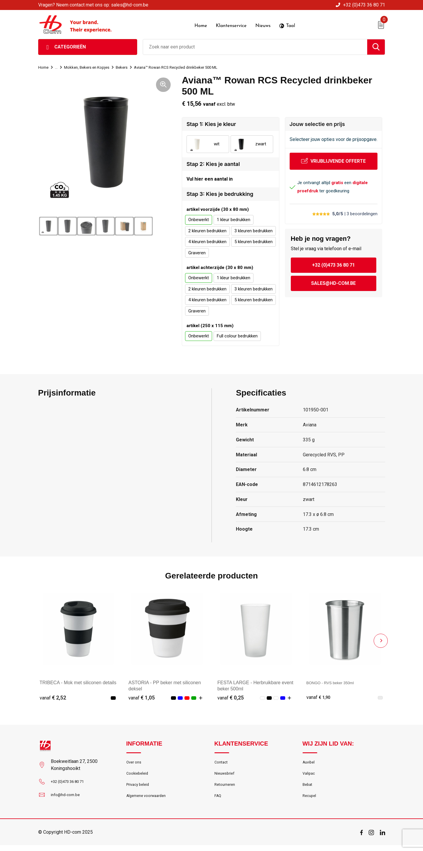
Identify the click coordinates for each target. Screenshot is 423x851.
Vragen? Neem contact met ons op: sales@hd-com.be (93, 5)
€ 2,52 (53, 698)
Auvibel (309, 763)
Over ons (135, 763)
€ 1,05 (141, 698)
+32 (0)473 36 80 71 (364, 5)
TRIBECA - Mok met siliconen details (78, 682)
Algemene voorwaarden (149, 801)
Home (44, 65)
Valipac (310, 776)
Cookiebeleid (138, 776)
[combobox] (255, 45)
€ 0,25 (230, 698)
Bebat (308, 788)
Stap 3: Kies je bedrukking (220, 194)
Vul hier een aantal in (210, 178)
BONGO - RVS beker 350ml (335, 682)
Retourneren (226, 788)
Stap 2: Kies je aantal (213, 162)
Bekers (130, 65)
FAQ (218, 801)
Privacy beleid (139, 788)
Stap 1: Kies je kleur (211, 123)
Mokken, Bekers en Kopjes (91, 65)
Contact (222, 763)
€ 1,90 (319, 698)
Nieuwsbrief (225, 776)
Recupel (310, 801)
